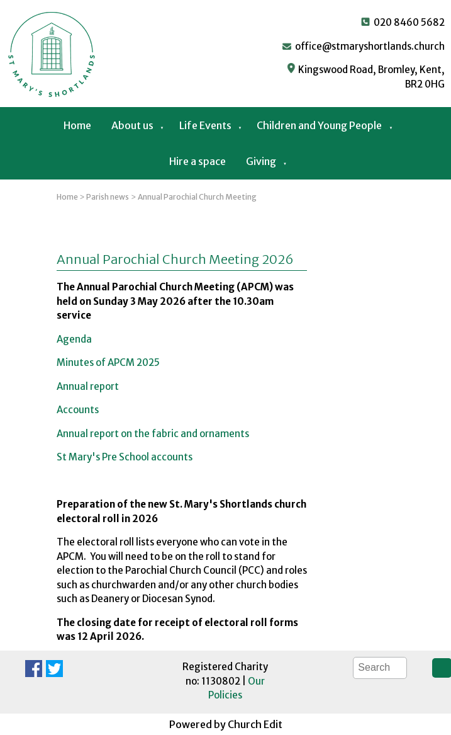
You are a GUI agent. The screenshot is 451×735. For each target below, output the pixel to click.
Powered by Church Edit (225, 724)
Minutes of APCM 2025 (108, 362)
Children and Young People (319, 125)
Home (77, 125)
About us (132, 125)
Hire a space (197, 161)
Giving (261, 161)
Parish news (107, 197)
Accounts (78, 410)
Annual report (88, 386)
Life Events (205, 125)
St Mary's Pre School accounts (124, 457)
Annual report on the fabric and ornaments (153, 433)
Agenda (74, 339)
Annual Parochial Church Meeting (197, 197)
